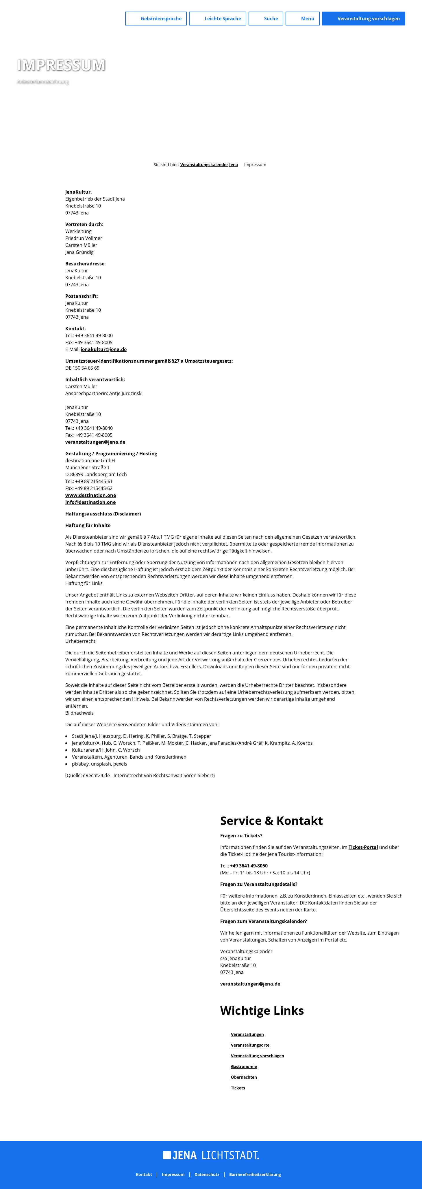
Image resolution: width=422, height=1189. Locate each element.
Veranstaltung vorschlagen (257, 1055)
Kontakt (144, 1174)
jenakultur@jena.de (104, 349)
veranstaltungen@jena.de (95, 442)
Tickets (238, 1088)
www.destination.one (90, 495)
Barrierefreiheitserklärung (255, 1174)
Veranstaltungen (247, 1034)
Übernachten (244, 1077)
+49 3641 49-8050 (249, 866)
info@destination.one (90, 502)
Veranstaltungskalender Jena (209, 164)
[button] (156, 18)
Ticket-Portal (363, 847)
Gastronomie (244, 1066)
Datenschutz (207, 1174)
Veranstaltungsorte (250, 1045)
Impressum (173, 1174)
